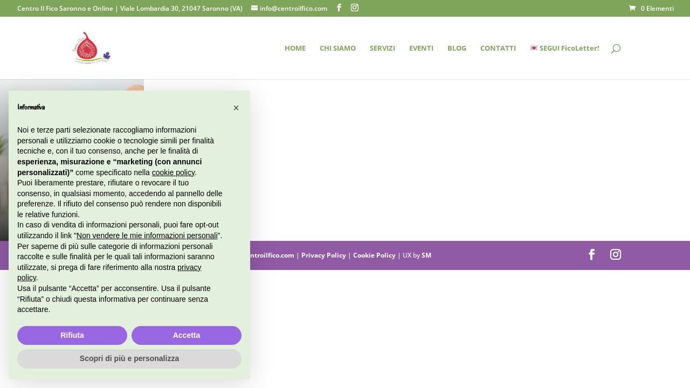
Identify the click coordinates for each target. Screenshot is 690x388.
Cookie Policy (375, 255)
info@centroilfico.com (259, 255)
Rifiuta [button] (72, 335)
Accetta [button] (187, 335)
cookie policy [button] (173, 172)
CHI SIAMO (338, 48)
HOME (295, 48)
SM (426, 255)
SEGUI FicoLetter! (564, 48)
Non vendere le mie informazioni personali (147, 235)
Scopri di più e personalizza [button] (129, 358)
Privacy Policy (324, 255)
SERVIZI (382, 48)
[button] (236, 107)
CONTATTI (498, 48)
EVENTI (421, 48)
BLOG (456, 48)
